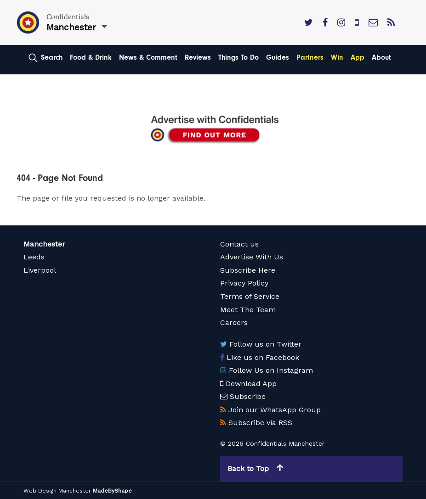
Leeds (34, 256)
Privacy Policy (244, 283)
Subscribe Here (247, 270)
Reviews (198, 57)
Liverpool (39, 270)
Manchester (44, 244)
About (381, 57)
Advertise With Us (251, 256)
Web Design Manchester (57, 491)
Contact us (239, 244)
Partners (310, 57)
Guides (277, 57)
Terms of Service (249, 296)
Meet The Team (248, 309)
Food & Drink (91, 57)
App (357, 57)
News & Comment (148, 57)
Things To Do (238, 57)
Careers (234, 322)
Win (337, 57)
